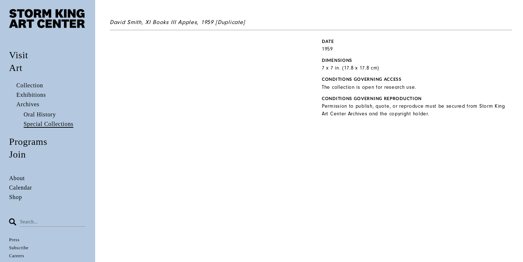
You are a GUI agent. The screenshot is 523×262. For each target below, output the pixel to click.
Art (16, 68)
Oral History (40, 114)
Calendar (20, 187)
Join (17, 154)
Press (14, 239)
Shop (15, 197)
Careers (16, 255)
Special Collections (48, 124)
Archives (27, 104)
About (17, 178)
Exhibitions (31, 95)
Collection (29, 85)
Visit (18, 55)
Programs (28, 141)
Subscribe (19, 247)
